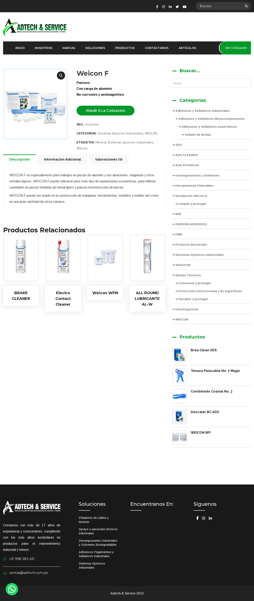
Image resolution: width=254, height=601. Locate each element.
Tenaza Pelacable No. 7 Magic (215, 371)
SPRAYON (183, 265)
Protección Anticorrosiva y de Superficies (210, 291)
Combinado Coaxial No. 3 (211, 391)
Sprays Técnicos (188, 275)
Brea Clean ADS (204, 350)
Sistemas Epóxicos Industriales (120, 133)
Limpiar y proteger (192, 203)
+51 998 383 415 (21, 559)
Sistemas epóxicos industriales (131, 142)
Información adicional (62, 159)
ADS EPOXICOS (187, 165)
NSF (178, 214)
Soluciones (95, 48)
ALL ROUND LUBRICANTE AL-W (147, 299)
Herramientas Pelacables (194, 185)
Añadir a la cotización (105, 110)
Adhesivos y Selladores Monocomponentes (211, 118)
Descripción (19, 159)
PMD (178, 234)
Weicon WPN (105, 293)
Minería (101, 142)
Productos (125, 48)
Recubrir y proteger (193, 299)
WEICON (151, 133)
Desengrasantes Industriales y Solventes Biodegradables (98, 542)
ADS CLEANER (186, 155)
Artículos (187, 48)
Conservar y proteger (194, 283)
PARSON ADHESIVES (191, 224)
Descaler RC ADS (205, 412)
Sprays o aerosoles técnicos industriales (98, 531)
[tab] (20, 159)
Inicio (20, 48)
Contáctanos (156, 48)
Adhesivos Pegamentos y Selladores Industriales (96, 554)
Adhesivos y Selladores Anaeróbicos (209, 126)
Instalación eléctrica (191, 195)
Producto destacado (191, 244)
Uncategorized (186, 309)
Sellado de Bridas (198, 134)
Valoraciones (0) (108, 159)
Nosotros (43, 48)
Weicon (82, 148)
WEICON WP (201, 433)
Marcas (68, 48)
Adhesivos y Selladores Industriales (202, 110)
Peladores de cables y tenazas (94, 519)
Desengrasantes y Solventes (197, 175)
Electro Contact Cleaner (63, 299)
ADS (178, 144)
